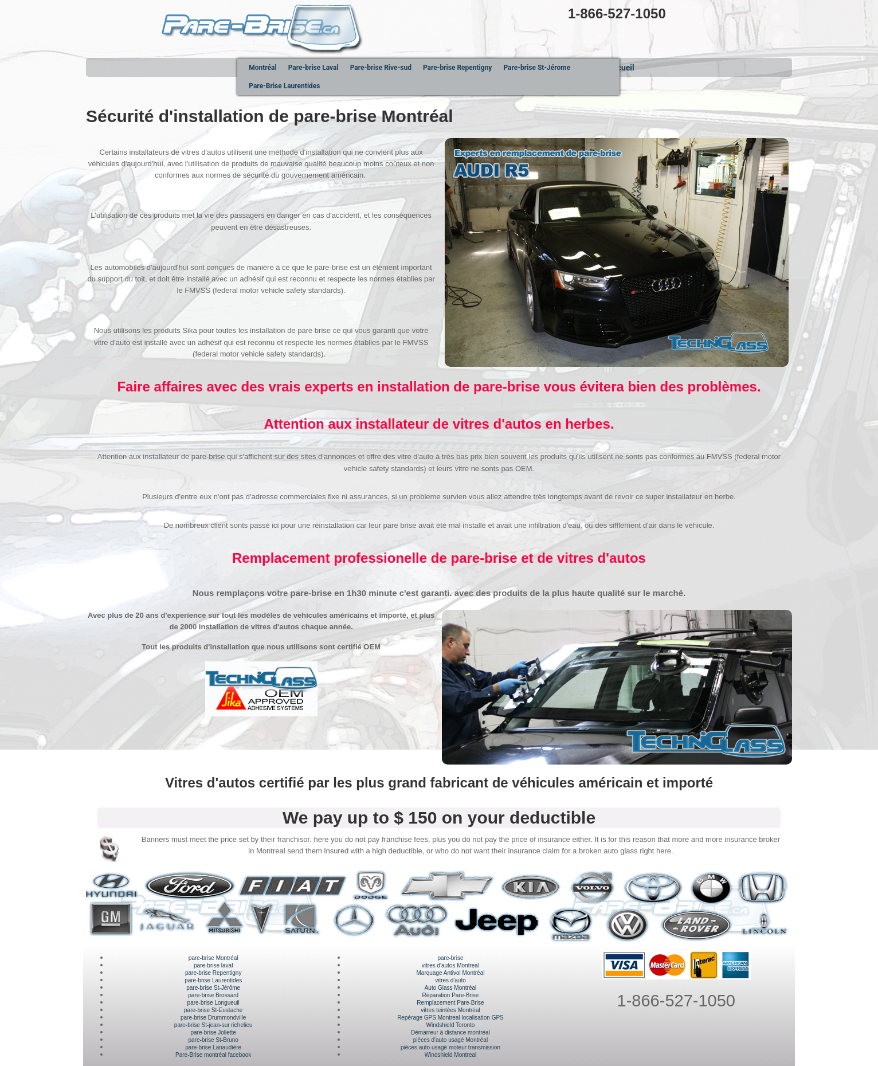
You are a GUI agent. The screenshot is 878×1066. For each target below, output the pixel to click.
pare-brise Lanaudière (213, 1047)
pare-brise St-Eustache (213, 1010)
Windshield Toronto (450, 1025)
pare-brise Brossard (213, 995)
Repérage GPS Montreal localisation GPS (450, 1017)
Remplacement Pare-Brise (450, 1003)
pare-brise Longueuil (213, 1003)
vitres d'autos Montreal (450, 965)
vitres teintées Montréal (450, 1010)
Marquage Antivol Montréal (450, 973)
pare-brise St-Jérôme (213, 988)
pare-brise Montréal (213, 958)
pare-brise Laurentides (213, 980)
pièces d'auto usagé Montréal (450, 1040)
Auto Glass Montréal (451, 988)
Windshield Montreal (451, 1055)
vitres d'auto (450, 980)
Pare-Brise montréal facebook (213, 1055)
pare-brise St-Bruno (213, 1040)
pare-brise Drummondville (213, 1017)
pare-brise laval (213, 965)
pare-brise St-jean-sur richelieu (213, 1025)
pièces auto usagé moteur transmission (450, 1047)
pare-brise (450, 958)
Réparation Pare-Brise (450, 995)
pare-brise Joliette (213, 1032)
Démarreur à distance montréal (450, 1032)
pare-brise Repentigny (213, 973)
